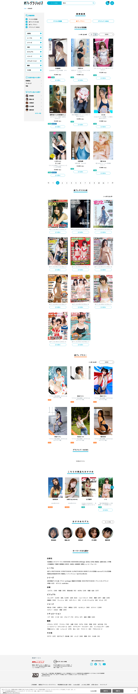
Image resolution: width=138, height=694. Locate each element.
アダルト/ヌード (97, 629)
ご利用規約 (34, 684)
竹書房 (57, 564)
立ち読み (58, 80)
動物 (87, 636)
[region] (69, 691)
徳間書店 (62, 564)
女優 (74, 624)
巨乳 (65, 598)
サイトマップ (103, 684)
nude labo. (65, 583)
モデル (83, 624)
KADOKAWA (66, 562)
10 (99, 183)
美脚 (97, 598)
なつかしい (84, 607)
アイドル (64, 624)
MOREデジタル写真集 (89, 571)
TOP (25, 8)
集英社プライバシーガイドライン (47, 684)
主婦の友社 (103, 562)
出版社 (29, 33)
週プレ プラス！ (33, 24)
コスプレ (52, 590)
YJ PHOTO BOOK (66, 571)
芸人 (76, 629)
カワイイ (96, 607)
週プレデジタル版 (34, 22)
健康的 (51, 600)
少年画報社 (50, 564)
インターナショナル (90, 600)
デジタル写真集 (33, 19)
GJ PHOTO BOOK (76, 571)
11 (103, 183)
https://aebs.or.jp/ (45, 675)
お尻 (73, 598)
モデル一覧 (38, 113)
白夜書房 (77, 564)
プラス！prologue (65, 581)
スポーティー (75, 600)
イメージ (29, 56)
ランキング (28, 83)
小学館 (109, 562)
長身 (105, 598)
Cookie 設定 (76, 684)
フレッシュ (62, 600)
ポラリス (58, 583)
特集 (27, 86)
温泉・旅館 (89, 617)
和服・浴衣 (93, 590)
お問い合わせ (94, 684)
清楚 (51, 610)
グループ (69, 617)
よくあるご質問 (85, 684)
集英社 (97, 562)
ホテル (78, 617)
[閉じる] (135, 691)
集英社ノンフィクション (68, 574)
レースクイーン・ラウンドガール (59, 627)
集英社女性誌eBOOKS (53, 574)
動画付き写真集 (76, 581)
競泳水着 (72, 590)
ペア (50, 617)
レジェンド (66, 629)
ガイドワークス (58, 562)
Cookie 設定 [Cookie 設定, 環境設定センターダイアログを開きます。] (93, 691)
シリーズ (29, 42)
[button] (112, 487)
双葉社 (83, 564)
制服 (62, 590)
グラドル (53, 624)
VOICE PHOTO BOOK (87, 581)
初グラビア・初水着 (65, 636)
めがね (81, 590)
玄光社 (88, 562)
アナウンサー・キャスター (83, 627)
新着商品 (28, 81)
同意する (118, 691)
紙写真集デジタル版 (53, 581)
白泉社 (72, 564)
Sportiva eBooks (81, 574)
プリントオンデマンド (101, 581)
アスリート (86, 629)
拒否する (106, 691)
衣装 (28, 47)
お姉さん (62, 607)
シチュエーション (32, 61)
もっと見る (108, 522)
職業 (28, 65)
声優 (92, 624)
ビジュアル (30, 52)
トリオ (59, 617)
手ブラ (51, 636)
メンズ (78, 636)
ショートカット (85, 598)
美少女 (51, 607)
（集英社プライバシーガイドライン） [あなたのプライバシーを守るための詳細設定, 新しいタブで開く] (11, 692)
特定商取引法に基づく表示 (64, 684)
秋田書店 (50, 562)
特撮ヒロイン (53, 629)
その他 (29, 70)
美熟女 (72, 607)
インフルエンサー (101, 627)
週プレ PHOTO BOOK (53, 571)
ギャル (103, 600)
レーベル (29, 38)
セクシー (108, 607)
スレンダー (53, 598)
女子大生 (102, 624)
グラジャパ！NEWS (34, 27)
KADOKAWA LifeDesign (78, 562)
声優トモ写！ (51, 583)
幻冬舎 (92, 562)
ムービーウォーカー (91, 564)
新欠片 (67, 564)
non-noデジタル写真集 (103, 571)
